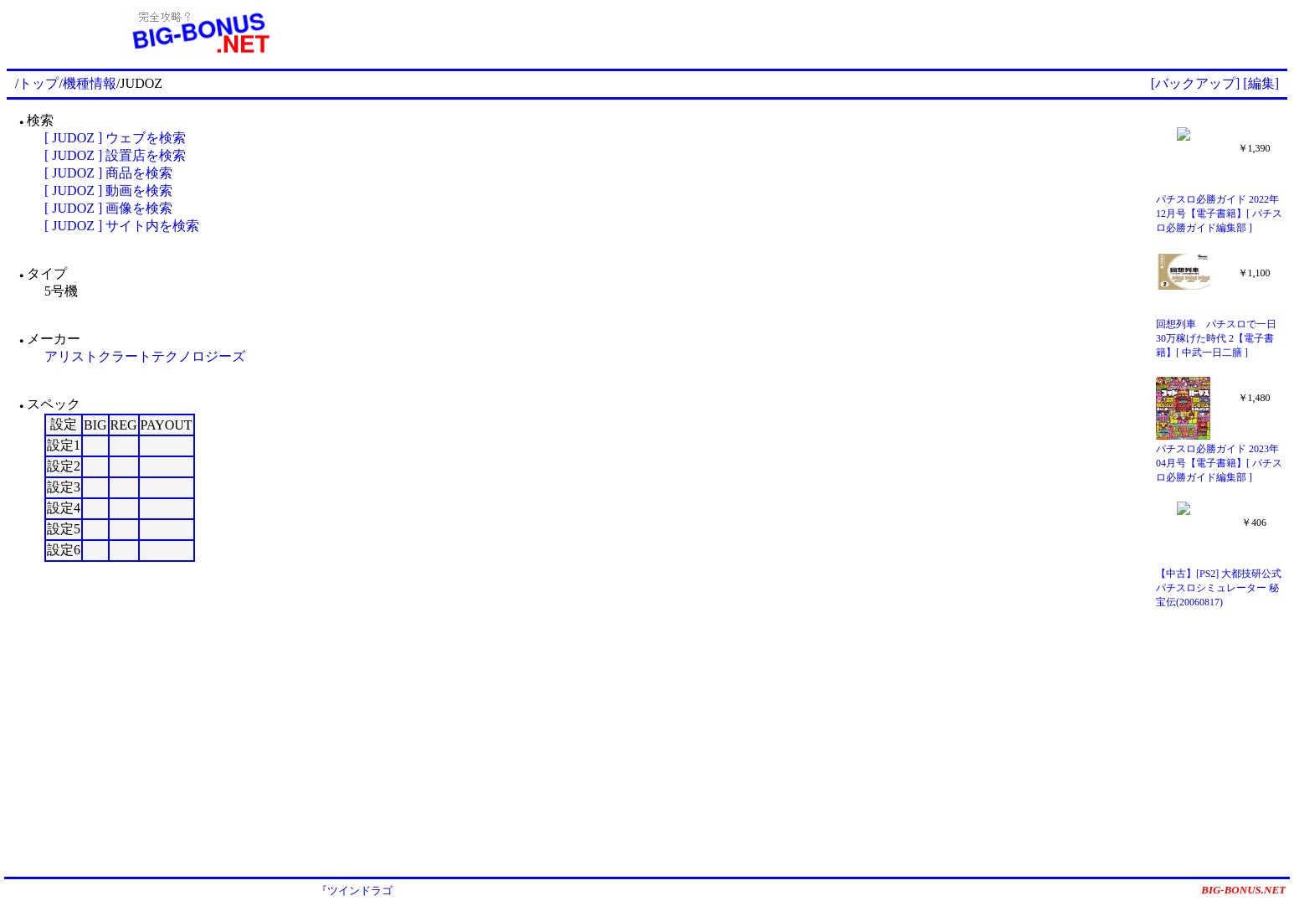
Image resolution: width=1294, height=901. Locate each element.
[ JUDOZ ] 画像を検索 (108, 208)
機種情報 (89, 83)
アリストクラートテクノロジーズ (144, 356)
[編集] (1261, 83)
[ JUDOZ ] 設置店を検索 (115, 155)
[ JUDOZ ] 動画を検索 (108, 190)
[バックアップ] (1195, 83)
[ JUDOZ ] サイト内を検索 (121, 226)
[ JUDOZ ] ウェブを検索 (115, 138)
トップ (38, 83)
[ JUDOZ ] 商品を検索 (108, 173)
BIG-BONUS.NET (1243, 889)
